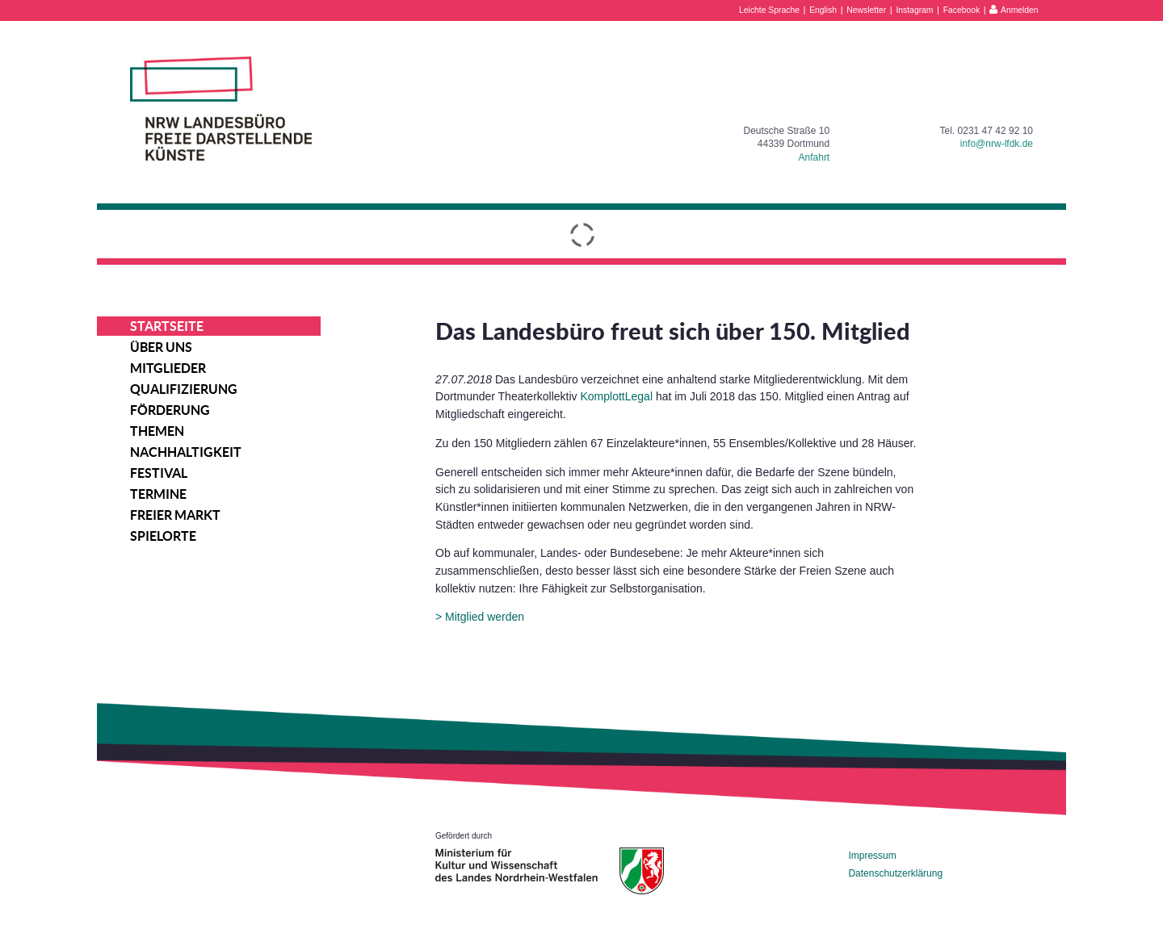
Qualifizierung (183, 389)
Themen (157, 431)
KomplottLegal (617, 396)
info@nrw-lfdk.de (996, 143)
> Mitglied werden (479, 616)
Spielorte (163, 536)
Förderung (170, 410)
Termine (158, 494)
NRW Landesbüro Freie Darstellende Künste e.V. (221, 109)
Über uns (161, 347)
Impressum (872, 855)
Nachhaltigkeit (185, 452)
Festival (158, 473)
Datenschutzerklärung (895, 873)
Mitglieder (168, 368)
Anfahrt (814, 157)
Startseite (167, 326)
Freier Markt (175, 515)
